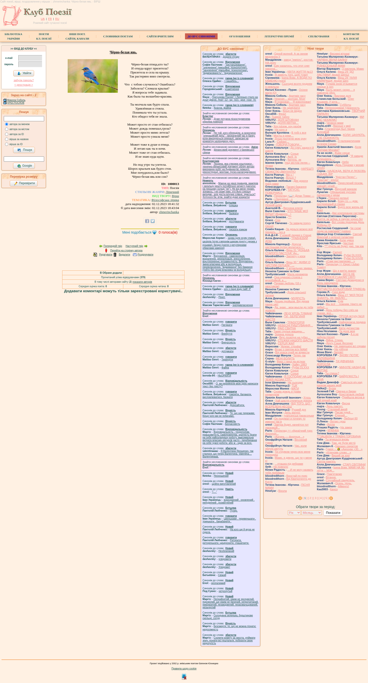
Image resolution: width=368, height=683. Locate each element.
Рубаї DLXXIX (352, 255)
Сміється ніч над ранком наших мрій (339, 384)
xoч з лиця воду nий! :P (237, 289)
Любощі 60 (351, 418)
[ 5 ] (326, 498)
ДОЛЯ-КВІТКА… (288, 122)
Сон (277, 220)
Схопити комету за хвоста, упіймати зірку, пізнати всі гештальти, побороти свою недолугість (229, 640)
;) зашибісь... (231, 81)
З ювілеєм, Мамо (353, 68)
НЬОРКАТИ (224, 375)
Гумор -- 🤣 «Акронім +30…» (344, 449)
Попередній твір (113, 246)
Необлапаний (226, 551)
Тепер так (299, 355)
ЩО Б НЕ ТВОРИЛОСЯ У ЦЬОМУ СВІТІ (336, 275)
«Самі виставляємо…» (340, 261)
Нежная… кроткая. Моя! (289, 98)
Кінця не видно (292, 110)
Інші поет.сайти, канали (77, 36)
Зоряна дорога (284, 334)
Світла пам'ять (326, 461)
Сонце (295, 153)
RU (57, 18)
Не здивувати (291, 107)
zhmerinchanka (169, 212)
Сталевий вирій (337, 409)
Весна (346, 403)
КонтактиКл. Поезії (351, 36)
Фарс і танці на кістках (291, 361)
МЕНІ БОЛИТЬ (285, 358)
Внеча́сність (229, 342)
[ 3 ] (315, 498)
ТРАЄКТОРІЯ (295, 322)
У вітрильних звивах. (299, 268)
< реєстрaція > (23, 84)
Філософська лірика (165, 200)
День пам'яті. (334, 406)
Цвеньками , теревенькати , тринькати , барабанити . (229, 520)
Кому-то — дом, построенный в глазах (337, 203)
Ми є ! (290, 174)
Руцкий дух (299, 409)
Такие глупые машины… (289, 331)
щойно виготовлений (224, 483)
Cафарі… (283, 141)
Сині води (338, 292)
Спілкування (318, 36)
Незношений (221, 475)
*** (290, 217)
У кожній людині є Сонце (295, 235)
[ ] (305, 498)
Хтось (307, 397)
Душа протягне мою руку (290, 138)
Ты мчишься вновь (337, 439)
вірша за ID (16, 144)
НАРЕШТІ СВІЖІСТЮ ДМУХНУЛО (289, 170)
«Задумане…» (283, 199)
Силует (337, 252)
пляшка (233, 205)
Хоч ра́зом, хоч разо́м (287, 126)
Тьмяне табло (280, 116)
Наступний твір (134, 246)
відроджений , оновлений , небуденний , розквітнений (228, 501)
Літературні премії (279, 36)
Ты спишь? (332, 373)
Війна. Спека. (334, 340)
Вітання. (331, 477)
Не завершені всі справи (350, 346)
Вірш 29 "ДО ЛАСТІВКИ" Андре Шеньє (335, 73)
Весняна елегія (293, 208)
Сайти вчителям (160, 36)
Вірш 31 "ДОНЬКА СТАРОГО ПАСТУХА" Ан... (287, 252)
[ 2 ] (310, 498)
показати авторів (142, 281)
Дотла (331, 424)
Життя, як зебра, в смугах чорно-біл (340, 219)
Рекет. (221, 297)
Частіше (348, 243)
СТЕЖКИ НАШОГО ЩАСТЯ (295, 340)
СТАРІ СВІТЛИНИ (354, 464)
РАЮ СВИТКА (287, 328)
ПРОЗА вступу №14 (351, 316)
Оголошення (239, 36)
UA (43, 18)
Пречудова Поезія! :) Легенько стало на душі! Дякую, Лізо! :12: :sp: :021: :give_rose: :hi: (230, 98)
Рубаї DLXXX (300, 367)
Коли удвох (347, 240)
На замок (346, 427)
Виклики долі (342, 95)
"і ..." (214, 492)
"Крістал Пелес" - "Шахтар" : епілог (337, 178)
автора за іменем (20, 124)
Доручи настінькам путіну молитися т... (285, 246)
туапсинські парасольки (299, 415)
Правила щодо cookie (184, 668)
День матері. (293, 412)
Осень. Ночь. (343, 483)
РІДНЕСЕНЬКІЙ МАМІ (331, 65)
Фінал (282, 113)
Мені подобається (136, 232)
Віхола (282, 490)
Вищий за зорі (341, 455)
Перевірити (24, 183)
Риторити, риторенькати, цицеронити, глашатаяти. (226, 541)
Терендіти (227, 359)
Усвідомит (224, 567)
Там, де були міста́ (343, 442)
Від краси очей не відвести (292, 352)
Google (24, 166)
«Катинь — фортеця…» (289, 436)
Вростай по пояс (296, 475)
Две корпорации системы (348, 213)
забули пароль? (24, 80)
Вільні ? (291, 177)
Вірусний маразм (345, 188)
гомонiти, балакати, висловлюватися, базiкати (227, 396)
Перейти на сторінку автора (126, 250)
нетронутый (225, 591)
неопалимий (218, 583)
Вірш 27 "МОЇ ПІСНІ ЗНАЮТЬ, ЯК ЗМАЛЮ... (340, 297)
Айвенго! (343, 486)
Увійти (24, 73)
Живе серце (342, 152)
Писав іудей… (344, 412)
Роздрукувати (145, 254)
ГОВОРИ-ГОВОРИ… (289, 144)
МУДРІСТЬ (298, 298)
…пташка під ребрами (289, 463)
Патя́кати (227, 325)
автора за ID (17, 134)
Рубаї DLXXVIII (353, 258)
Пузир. (234, 510)
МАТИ (295, 388)
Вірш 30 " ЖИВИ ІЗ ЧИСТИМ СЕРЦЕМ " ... (287, 264)
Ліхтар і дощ (337, 421)
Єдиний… (341, 415)
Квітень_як (294, 159)
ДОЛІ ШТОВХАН (288, 119)
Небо (345, 161)
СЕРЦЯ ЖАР (286, 343)
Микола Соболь (16, 100)
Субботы (345, 104)
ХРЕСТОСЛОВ (15, 103)
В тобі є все (299, 132)
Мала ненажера (297, 274)
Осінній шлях (273, 205)
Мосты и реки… (283, 135)
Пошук (24, 150)
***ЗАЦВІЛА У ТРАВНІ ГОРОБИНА (339, 436)
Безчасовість (232, 424)
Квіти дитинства (349, 328)
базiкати (234, 213)
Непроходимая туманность (342, 107)
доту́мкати (228, 351)
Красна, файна (222, 108)
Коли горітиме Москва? (339, 148)
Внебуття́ (227, 333)
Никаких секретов (346, 446)
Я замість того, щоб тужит (291, 74)
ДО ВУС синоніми (201, 36)
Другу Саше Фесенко (339, 343)
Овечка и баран (346, 391)
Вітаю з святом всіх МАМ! (291, 349)
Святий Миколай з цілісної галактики (339, 236)
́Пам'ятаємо (334, 473)
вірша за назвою (19, 139)
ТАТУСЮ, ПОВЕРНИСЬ (282, 191)
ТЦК (294, 385)
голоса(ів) (168, 232)
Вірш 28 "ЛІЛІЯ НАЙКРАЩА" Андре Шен (337, 79)
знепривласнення (242, 305)
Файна (225, 367)
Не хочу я (281, 129)
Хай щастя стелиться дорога (293, 400)
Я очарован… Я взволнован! (292, 101)
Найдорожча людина (352, 322)
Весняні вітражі (339, 53)
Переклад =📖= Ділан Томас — (294, 195)
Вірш (175, 196)
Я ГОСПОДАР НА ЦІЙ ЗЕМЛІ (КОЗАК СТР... (288, 378)
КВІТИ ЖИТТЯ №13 (300, 71)
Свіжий (222, 575)
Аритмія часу (297, 95)
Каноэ (333, 489)
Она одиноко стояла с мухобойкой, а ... (283, 279)
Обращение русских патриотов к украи (336, 193)
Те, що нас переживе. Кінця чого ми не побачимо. (229, 414)
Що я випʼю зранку (344, 270)
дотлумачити (236, 221)
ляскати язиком (238, 229)
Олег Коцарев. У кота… (335, 100)
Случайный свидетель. (340, 480)
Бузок (332, 388)
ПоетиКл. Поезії (44, 36)
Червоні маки (334, 122)
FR (50, 18)
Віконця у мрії (342, 125)
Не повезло (280, 466)
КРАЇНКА (333, 430)
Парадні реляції (339, 198)
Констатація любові (351, 394)
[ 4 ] (321, 498)
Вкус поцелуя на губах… (295, 337)
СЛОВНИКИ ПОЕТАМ (118, 36)
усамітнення (232, 89)
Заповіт (338, 352)
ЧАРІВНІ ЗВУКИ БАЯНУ (332, 59)
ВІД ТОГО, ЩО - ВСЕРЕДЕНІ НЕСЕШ (288, 405)
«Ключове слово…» (338, 452)
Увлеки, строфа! (291, 346)
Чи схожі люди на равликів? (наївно (339, 230)
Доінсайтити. (237, 405)
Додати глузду (231, 56)
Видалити (124, 254)
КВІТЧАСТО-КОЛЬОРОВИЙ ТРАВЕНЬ (341, 288)
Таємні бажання (296, 186)
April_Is (292, 156)
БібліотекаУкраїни (13, 36)
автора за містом (19, 129)
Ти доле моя (347, 331)
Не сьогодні (295, 382)
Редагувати (105, 254)
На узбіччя (341, 349)
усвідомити (224, 559)
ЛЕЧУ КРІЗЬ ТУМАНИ (298, 313)
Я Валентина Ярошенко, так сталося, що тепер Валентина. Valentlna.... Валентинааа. (228, 454)
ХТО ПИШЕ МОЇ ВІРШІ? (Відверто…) (286, 213)
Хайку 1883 (299, 364)
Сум (340, 301)
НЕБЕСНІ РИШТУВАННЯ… (295, 325)
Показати (333, 513)
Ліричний (172, 192)
